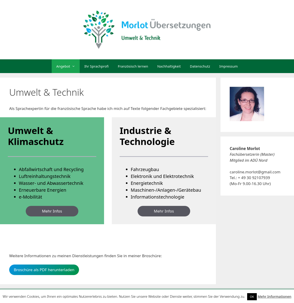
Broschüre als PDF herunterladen (44, 269)
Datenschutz (200, 66)
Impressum (228, 66)
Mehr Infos (52, 211)
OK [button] (252, 297)
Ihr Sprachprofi (96, 66)
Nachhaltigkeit (169, 66)
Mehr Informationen (274, 296)
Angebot (68, 66)
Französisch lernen (133, 66)
